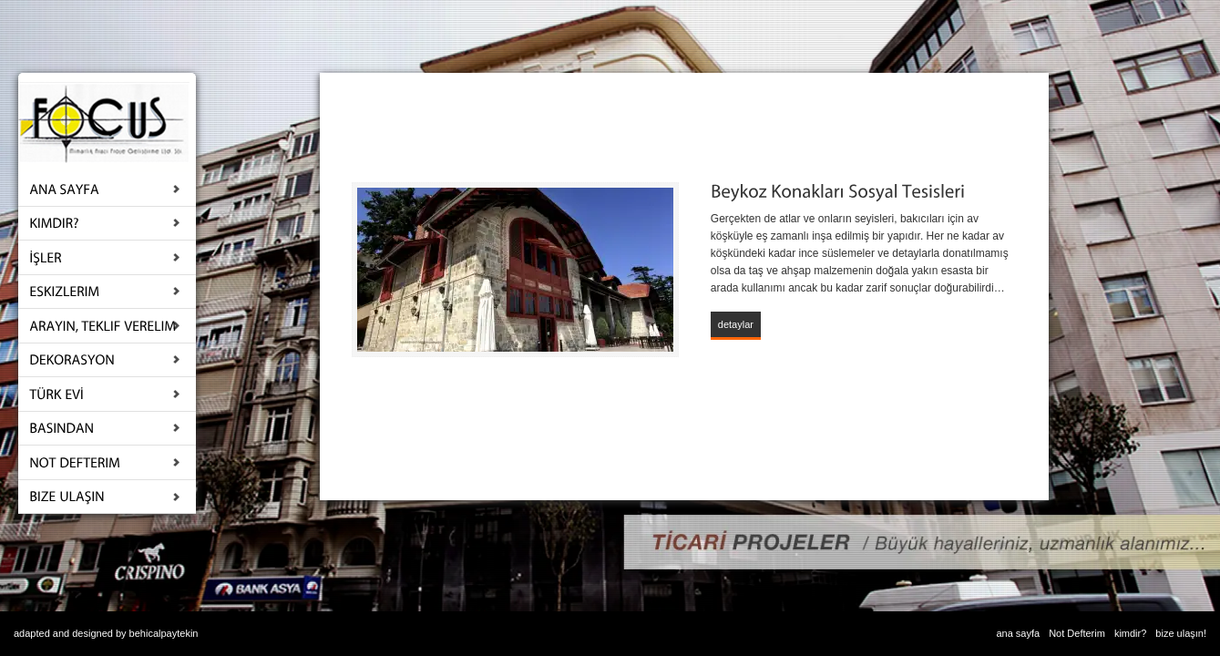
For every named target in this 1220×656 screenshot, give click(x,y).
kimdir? (1130, 633)
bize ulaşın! (1180, 633)
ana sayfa (1018, 633)
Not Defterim (1077, 633)
